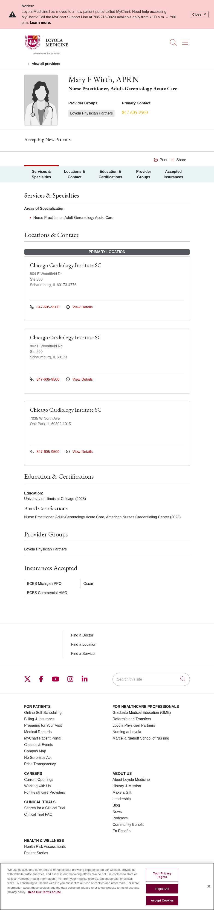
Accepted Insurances (173, 174)
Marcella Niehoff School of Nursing (141, 738)
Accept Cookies (162, 900)
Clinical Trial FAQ (38, 814)
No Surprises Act (38, 757)
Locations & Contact (74, 174)
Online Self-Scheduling (43, 713)
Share (178, 160)
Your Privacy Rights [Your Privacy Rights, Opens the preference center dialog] (162, 875)
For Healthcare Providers (44, 792)
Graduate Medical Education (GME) (142, 713)
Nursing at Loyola (127, 732)
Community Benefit (128, 824)
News (117, 812)
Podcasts (120, 818)
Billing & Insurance (39, 719)
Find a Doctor (82, 635)
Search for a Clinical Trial (44, 808)
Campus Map (35, 751)
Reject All (162, 888)
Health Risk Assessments (45, 847)
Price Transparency (40, 764)
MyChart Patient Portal (42, 738)
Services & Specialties (41, 174)
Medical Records (38, 732)
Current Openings (38, 780)
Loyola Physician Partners (134, 725)
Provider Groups (143, 174)
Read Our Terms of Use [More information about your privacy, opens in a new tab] (44, 892)
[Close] (209, 886)
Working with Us (37, 786)
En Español (122, 831)
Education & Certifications (110, 174)
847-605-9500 (135, 112)
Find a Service (83, 654)
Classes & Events (38, 745)
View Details (79, 307)
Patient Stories (36, 853)
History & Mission (127, 786)
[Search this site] (151, 679)
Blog (116, 805)
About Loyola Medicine (131, 780)
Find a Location (83, 644)
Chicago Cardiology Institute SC (65, 265)
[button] (186, 41)
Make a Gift (122, 792)
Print (160, 160)
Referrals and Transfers (132, 719)
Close (199, 14)
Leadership (122, 799)
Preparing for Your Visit (43, 725)
